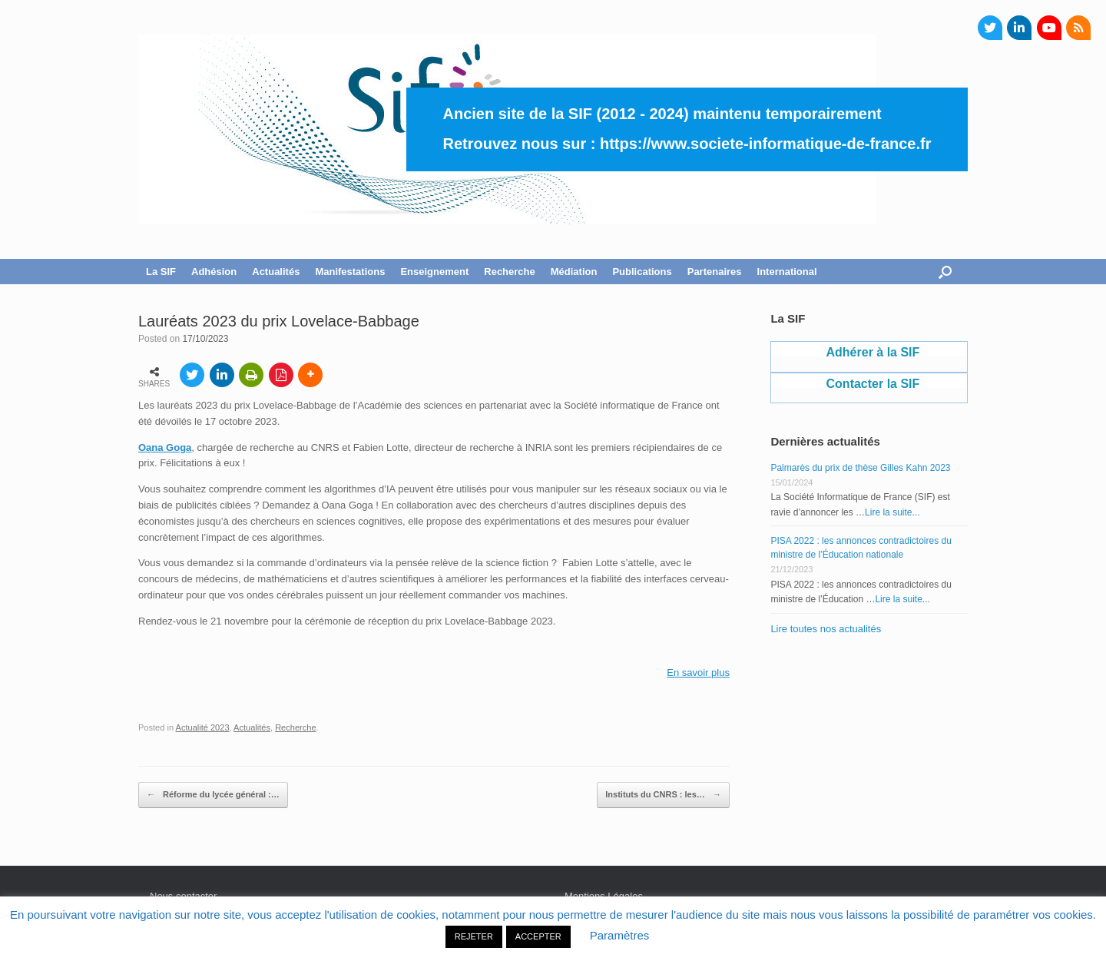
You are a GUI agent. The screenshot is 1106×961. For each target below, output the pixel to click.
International (787, 271)
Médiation (574, 271)
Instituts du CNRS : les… (663, 795)
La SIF (161, 271)
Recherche (509, 271)
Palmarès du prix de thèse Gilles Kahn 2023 (860, 467)
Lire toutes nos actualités (825, 629)
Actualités (276, 271)
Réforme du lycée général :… (213, 795)
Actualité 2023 (203, 727)
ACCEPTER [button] (538, 936)
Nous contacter (183, 896)
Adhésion (214, 271)
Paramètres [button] (620, 935)
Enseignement (434, 271)
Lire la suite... (892, 512)
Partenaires (714, 271)
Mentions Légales (604, 896)
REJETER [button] (474, 936)
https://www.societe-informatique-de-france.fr (766, 143)
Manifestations (350, 271)
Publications (641, 271)
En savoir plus (698, 672)
